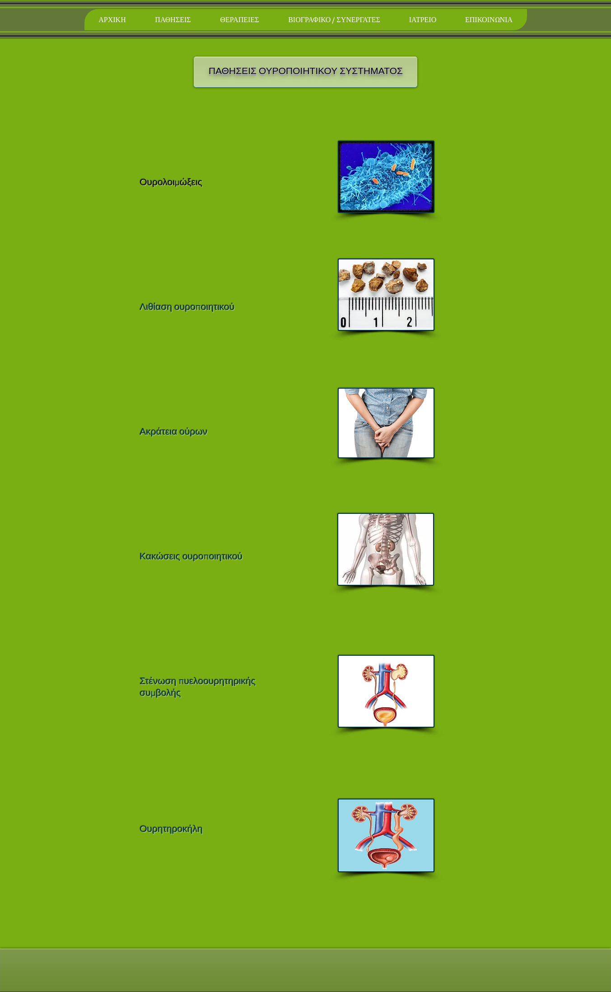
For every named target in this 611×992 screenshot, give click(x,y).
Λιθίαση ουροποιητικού (187, 307)
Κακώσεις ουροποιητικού (191, 557)
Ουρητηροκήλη (171, 829)
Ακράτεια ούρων (174, 432)
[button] (172, 19)
